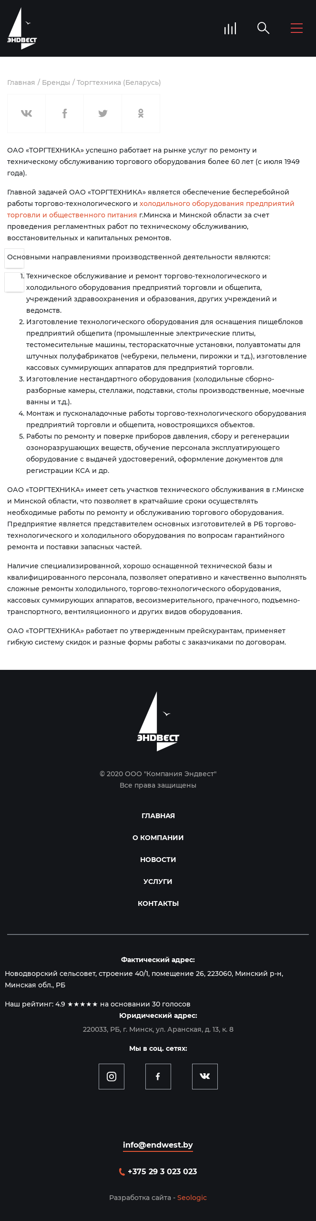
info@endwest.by (158, 1144)
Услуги (158, 881)
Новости (158, 859)
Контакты (158, 903)
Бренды (56, 82)
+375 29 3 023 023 (162, 1171)
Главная (21, 82)
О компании (158, 837)
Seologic (192, 1197)
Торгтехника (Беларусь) (119, 82)
